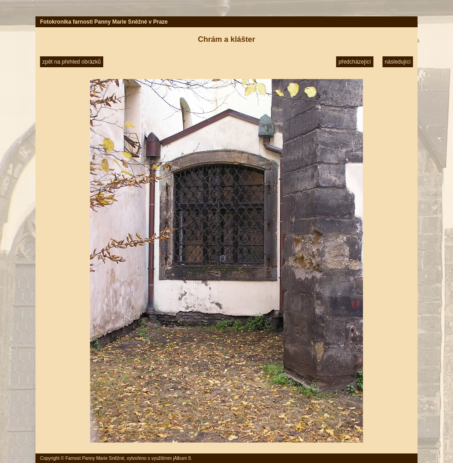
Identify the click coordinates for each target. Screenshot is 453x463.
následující (398, 62)
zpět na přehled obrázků (71, 62)
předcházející (354, 62)
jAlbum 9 (182, 458)
